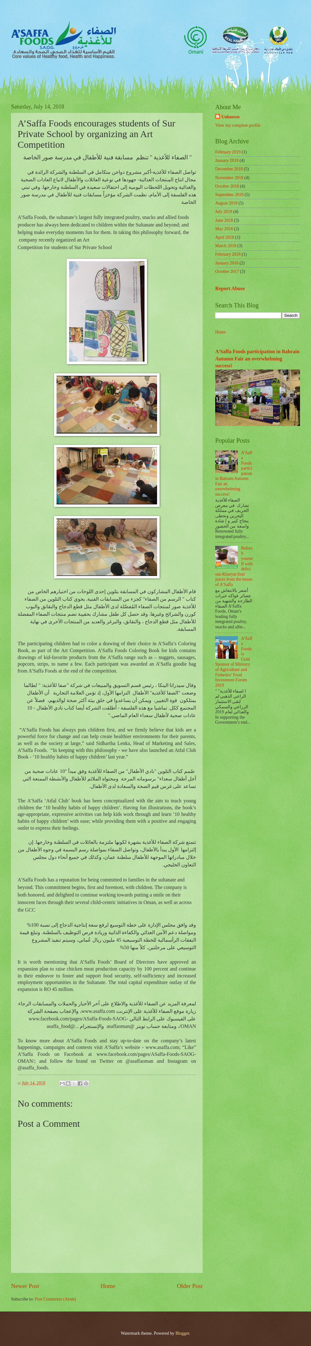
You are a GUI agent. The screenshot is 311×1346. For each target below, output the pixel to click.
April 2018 (224, 237)
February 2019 (228, 152)
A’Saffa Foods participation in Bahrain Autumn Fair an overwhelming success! (257, 358)
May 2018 (224, 228)
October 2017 (227, 271)
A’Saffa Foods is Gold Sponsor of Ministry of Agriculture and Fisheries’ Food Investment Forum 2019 (233, 662)
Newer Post (25, 1286)
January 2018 (226, 263)
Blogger (182, 1333)
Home (108, 1286)
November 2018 (229, 177)
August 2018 (226, 203)
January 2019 (226, 160)
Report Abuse (230, 288)
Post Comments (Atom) (55, 1299)
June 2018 (224, 220)
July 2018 (223, 211)
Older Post (190, 1286)
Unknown (230, 116)
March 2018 (225, 245)
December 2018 (229, 169)
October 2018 (227, 186)
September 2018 (229, 194)
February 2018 (228, 254)
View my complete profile (237, 125)
